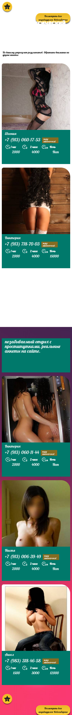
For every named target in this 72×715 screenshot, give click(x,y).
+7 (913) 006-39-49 (32, 557)
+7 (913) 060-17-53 (31, 140)
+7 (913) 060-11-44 (31, 453)
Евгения (10, 133)
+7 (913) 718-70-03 (31, 244)
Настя (10, 550)
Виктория (13, 238)
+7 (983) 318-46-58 (32, 661)
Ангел (9, 654)
